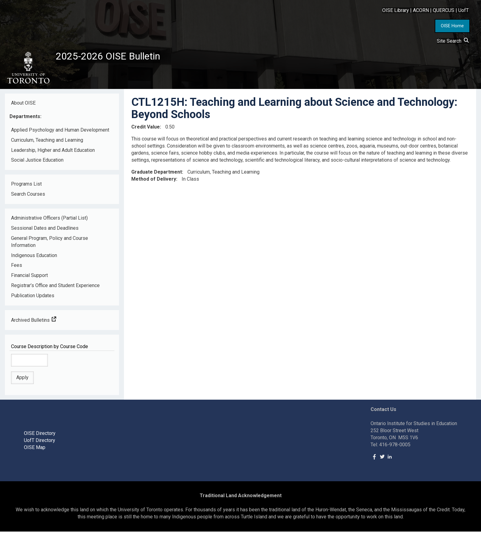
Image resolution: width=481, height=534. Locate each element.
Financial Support (29, 278)
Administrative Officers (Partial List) (49, 220)
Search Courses (28, 196)
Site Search (453, 41)
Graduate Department (156, 174)
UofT (463, 10)
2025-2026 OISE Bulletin (114, 57)
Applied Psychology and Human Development (60, 132)
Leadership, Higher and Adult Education (53, 153)
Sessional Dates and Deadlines (45, 230)
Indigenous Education (34, 258)
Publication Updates (32, 298)
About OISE (23, 105)
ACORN (421, 10)
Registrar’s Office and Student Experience (55, 288)
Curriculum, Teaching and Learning (47, 142)
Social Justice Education (37, 163)
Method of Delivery (153, 181)
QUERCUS (443, 10)
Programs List (26, 187)
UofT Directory (39, 443)
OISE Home (452, 26)
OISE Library (395, 10)
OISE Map (34, 450)
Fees (16, 268)
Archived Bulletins (33, 322)
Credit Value (145, 129)
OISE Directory (40, 436)
